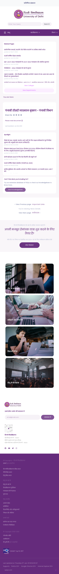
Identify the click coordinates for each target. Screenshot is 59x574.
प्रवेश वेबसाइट (29, 245)
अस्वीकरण (6, 539)
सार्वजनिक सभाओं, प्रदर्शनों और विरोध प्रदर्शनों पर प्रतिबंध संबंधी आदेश (24, 50)
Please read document (14, 121)
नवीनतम (35, 213)
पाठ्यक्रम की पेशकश (9, 491)
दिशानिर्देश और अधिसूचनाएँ (11, 509)
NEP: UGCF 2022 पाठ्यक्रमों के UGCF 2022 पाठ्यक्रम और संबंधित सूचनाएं (26, 62)
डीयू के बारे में (7, 484)
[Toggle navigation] (6, 32)
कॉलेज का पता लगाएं (9, 522)
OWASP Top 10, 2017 (13, 551)
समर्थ (4, 463)
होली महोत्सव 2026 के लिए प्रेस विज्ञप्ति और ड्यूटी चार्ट (20, 157)
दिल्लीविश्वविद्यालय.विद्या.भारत (12, 469)
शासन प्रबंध (6, 503)
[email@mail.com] (22, 417)
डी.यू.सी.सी (6, 542)
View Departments (29, 90)
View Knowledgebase (15, 190)
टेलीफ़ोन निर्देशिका (9, 525)
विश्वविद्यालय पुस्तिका (9, 488)
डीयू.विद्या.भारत (7, 475)
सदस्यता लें (47, 417)
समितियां (5, 506)
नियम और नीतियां (8, 513)
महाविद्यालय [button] (35, 32)
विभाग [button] (54, 32)
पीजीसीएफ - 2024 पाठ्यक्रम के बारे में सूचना (17, 68)
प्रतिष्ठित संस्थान (29, 3)
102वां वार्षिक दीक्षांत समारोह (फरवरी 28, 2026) (18, 163)
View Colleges (29, 85)
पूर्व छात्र (5, 494)
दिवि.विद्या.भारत (7, 472)
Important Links (38, 204)
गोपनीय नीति (7, 536)
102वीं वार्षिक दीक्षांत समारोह (12, 56)
